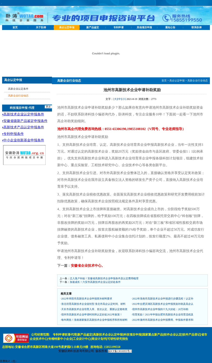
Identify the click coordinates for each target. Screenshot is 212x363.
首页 (15, 27)
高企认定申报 (66, 27)
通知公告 (170, 27)
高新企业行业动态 (197, 80)
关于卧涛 (41, 27)
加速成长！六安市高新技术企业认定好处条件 (95, 282)
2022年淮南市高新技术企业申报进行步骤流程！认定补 (162, 298)
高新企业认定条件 (18, 88)
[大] (115, 99)
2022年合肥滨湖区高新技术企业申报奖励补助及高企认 (162, 303)
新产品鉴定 (92, 27)
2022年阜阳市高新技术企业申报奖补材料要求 (86, 298)
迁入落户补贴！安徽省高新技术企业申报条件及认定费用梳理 (104, 278)
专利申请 (118, 27)
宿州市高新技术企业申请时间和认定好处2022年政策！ (91, 314)
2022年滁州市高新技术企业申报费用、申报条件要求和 (162, 319)
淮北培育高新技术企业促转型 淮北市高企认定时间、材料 (93, 303)
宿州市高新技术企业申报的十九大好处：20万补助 (160, 309)
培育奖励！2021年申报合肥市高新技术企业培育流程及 (162, 314)
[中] (119, 99)
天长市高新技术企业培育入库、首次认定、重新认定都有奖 (94, 309)
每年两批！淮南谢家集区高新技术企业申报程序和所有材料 (94, 319)
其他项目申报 (144, 27)
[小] (124, 99)
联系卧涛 (196, 27)
